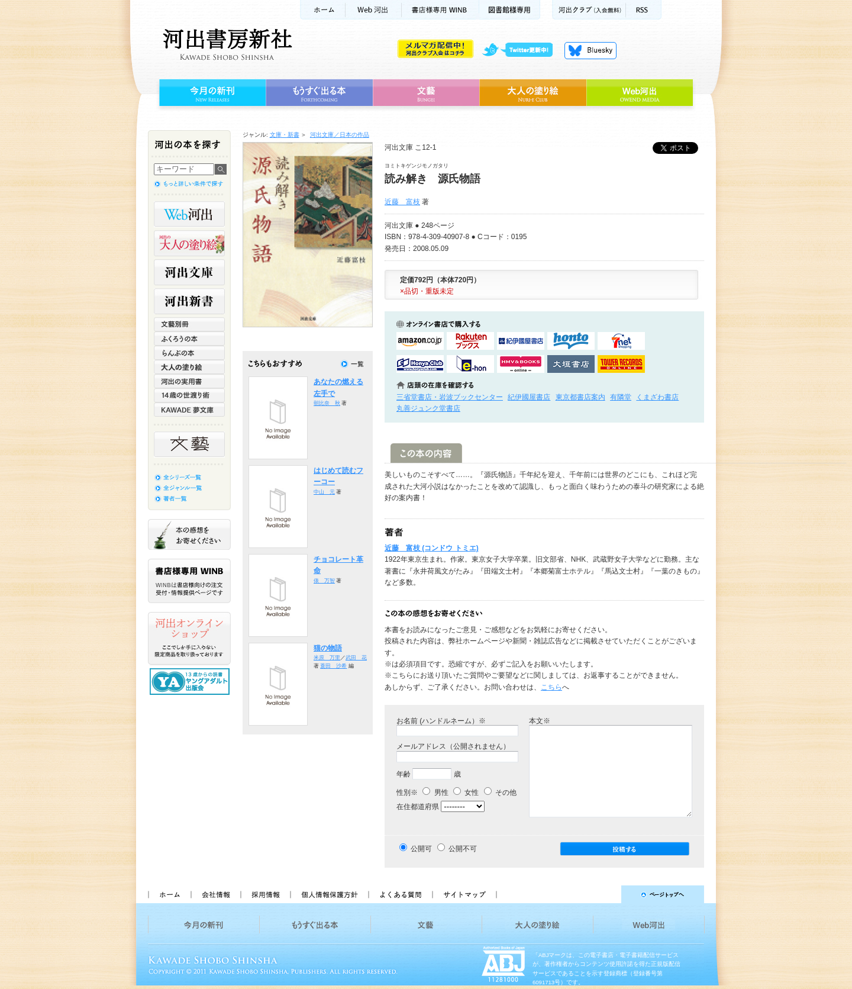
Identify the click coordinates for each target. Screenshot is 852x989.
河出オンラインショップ (189, 638)
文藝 (426, 93)
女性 (466, 792)
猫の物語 (328, 648)
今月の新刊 (211, 93)
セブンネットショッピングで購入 (621, 341)
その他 (500, 792)
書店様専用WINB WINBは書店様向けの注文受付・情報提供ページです (189, 581)
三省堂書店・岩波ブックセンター (449, 397)
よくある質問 (400, 894)
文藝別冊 (189, 324)
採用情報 (265, 894)
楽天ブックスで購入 (470, 341)
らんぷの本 (189, 353)
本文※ (539, 721)
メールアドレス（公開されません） (453, 746)
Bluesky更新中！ (590, 50)
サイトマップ (464, 894)
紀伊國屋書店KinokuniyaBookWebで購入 (520, 341)
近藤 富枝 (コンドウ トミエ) (432, 548)
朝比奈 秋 (327, 403)
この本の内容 (426, 453)
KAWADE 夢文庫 (189, 409)
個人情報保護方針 (329, 894)
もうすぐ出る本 (319, 93)
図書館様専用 (509, 10)
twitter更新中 (521, 50)
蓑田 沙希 (333, 666)
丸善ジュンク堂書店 (428, 408)
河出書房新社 (225, 44)
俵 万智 (324, 581)
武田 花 (356, 658)
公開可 (421, 849)
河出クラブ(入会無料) (589, 10)
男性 (435, 792)
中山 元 (324, 492)
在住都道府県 (417, 807)
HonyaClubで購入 (420, 364)
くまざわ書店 (657, 397)
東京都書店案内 (580, 397)
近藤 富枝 (402, 202)
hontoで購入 (571, 341)
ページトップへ (605, 894)
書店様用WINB (440, 10)
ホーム (322, 10)
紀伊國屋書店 (529, 397)
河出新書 (189, 301)
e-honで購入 (470, 364)
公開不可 (462, 849)
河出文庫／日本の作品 (339, 134)
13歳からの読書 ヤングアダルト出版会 (191, 681)
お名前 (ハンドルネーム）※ (441, 721)
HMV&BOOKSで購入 (520, 364)
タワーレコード (621, 364)
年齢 (403, 774)
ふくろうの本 (189, 338)
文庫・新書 (284, 134)
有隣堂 (620, 397)
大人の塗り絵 (532, 93)
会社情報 (215, 894)
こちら (551, 687)
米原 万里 (327, 658)
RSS (643, 10)
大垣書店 (571, 364)
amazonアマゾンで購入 (420, 341)
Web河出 (373, 10)
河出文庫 (189, 272)
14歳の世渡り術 (189, 395)
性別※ (407, 792)
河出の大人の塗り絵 (189, 243)
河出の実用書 (189, 381)
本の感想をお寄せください (189, 534)
